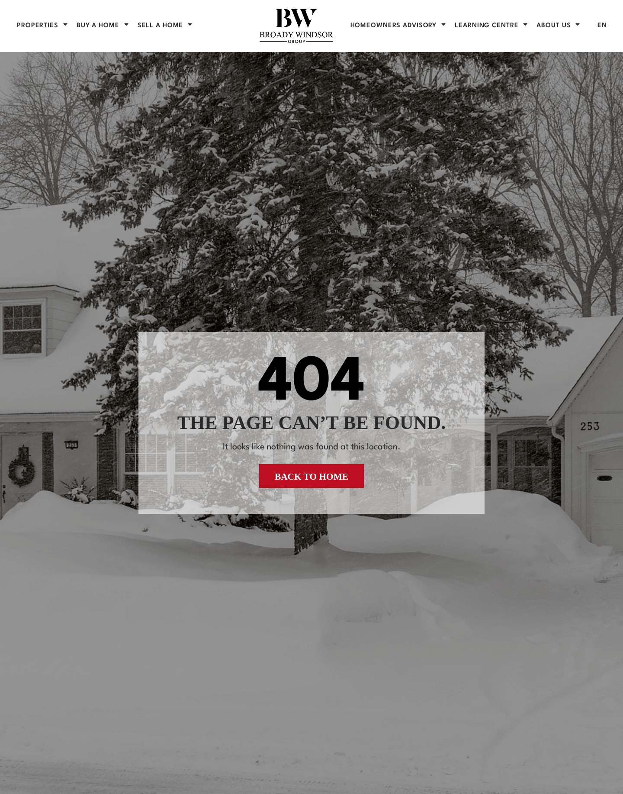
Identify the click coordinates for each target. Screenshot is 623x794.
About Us (558, 26)
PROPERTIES (43, 26)
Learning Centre (492, 26)
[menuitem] (602, 26)
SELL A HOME (166, 26)
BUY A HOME (103, 26)
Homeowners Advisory (398, 26)
